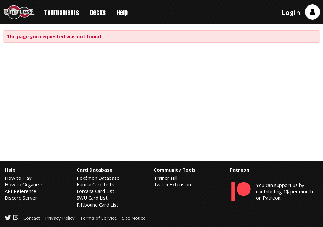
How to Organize (23, 184)
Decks (98, 12)
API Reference (20, 191)
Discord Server (21, 198)
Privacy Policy (60, 218)
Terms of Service (98, 218)
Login (291, 12)
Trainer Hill (165, 178)
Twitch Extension (172, 184)
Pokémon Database (98, 178)
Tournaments (61, 12)
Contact (31, 218)
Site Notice (134, 218)
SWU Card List (92, 198)
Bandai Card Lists (95, 184)
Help (122, 12)
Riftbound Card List (97, 204)
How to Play (18, 178)
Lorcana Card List (95, 191)
